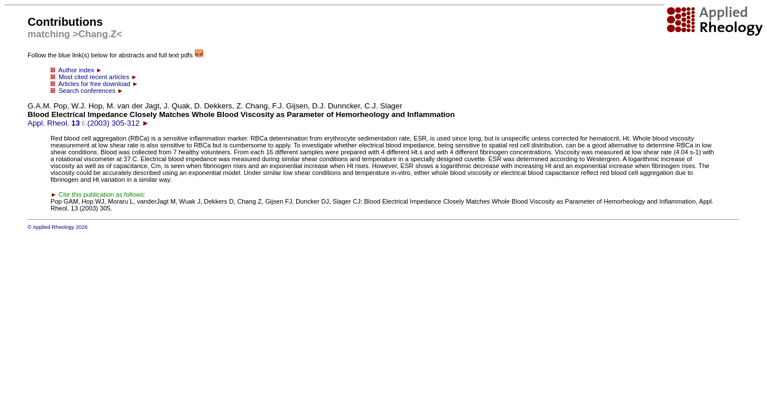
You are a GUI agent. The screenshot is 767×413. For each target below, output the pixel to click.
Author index (76, 70)
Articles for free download (94, 83)
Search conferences (87, 90)
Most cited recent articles (94, 76)
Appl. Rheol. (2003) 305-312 (241, 114)
